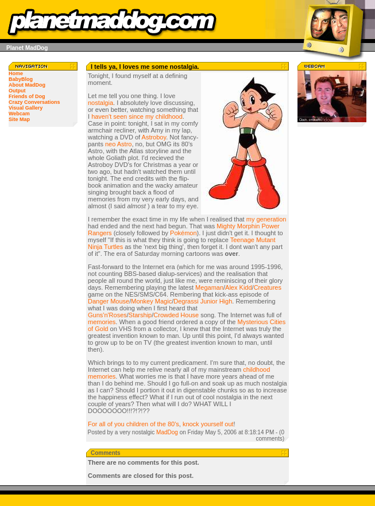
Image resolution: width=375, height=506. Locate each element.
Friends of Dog (27, 96)
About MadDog (27, 85)
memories (101, 321)
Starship (140, 315)
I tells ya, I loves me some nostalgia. (145, 66)
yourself (212, 424)
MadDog (167, 432)
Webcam (19, 113)
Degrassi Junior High (202, 301)
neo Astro (118, 144)
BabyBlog (21, 79)
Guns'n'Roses (107, 315)
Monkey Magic (151, 301)
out (229, 424)
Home (16, 73)
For (93, 424)
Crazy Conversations (34, 102)
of (110, 424)
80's (173, 424)
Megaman (209, 287)
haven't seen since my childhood (137, 116)
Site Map (19, 119)
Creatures (267, 287)
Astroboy (154, 137)
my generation (266, 219)
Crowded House (176, 315)
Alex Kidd (238, 287)
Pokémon (183, 232)
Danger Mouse (108, 301)
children (137, 424)
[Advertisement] (331, 313)
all (102, 424)
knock (191, 424)
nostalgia (100, 102)
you (119, 424)
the (161, 424)
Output (17, 91)
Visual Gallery (25, 108)
